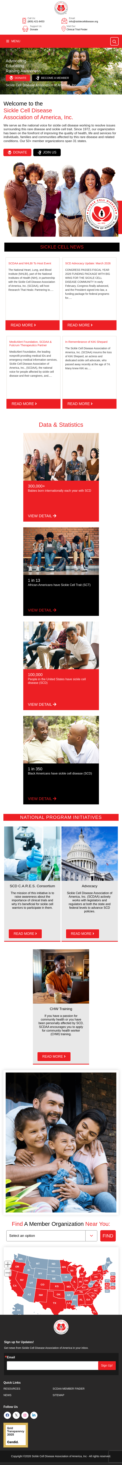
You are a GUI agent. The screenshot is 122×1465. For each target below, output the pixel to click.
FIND (108, 1235)
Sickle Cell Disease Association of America (57, 1456)
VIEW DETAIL (42, 516)
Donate (34, 29)
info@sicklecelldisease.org (83, 21)
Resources (11, 1388)
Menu (13, 41)
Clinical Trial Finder (77, 29)
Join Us (47, 152)
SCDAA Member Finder (69, 1388)
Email (11, 1357)
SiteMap (58, 1395)
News (7, 1395)
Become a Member (52, 78)
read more (23, 325)
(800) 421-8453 (36, 21)
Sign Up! (107, 1365)
